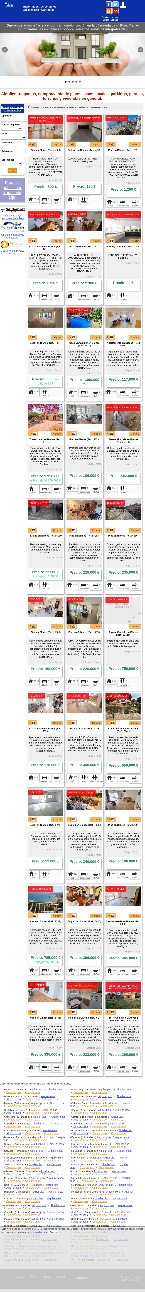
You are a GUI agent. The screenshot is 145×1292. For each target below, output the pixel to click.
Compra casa (32, 1092)
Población (7, 142)
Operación (7, 116)
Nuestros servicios (44, 6)
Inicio (26, 6)
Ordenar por (8, 160)
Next (140, 50)
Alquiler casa (55, 1089)
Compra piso (13, 1092)
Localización (31, 9)
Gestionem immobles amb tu (13, 250)
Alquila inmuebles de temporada (13, 234)
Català (106, 20)
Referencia (7, 151)
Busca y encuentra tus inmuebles (12, 109)
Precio (5, 133)
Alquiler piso (36, 1089)
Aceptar (54, 1232)
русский (115, 17)
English (105, 17)
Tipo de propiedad (11, 124)
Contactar (47, 9)
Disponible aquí (39, 1232)
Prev (5, 50)
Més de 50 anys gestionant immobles (13, 215)
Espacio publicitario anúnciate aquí (12, 190)
